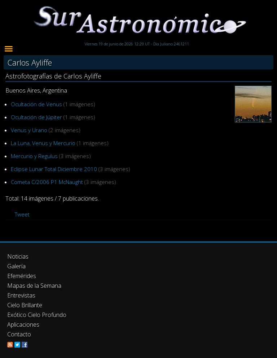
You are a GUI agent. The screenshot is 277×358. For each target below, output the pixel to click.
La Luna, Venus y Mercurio (43, 143)
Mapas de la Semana (34, 286)
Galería (16, 266)
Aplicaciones (23, 324)
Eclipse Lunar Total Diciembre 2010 (54, 169)
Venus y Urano (29, 130)
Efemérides (21, 276)
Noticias (17, 256)
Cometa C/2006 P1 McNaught (47, 181)
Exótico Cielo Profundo (36, 315)
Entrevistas (21, 295)
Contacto (19, 334)
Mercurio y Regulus (34, 156)
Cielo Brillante (24, 305)
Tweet (22, 214)
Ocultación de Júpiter (36, 117)
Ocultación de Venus (36, 104)
